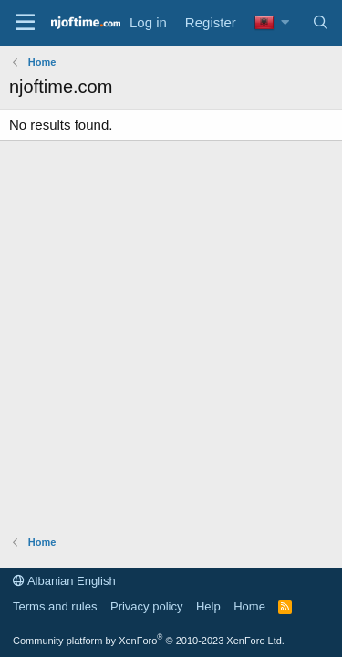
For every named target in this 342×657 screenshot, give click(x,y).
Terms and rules (55, 606)
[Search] (320, 22)
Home (249, 606)
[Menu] (25, 23)
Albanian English (64, 581)
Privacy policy (146, 606)
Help (208, 606)
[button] (285, 22)
